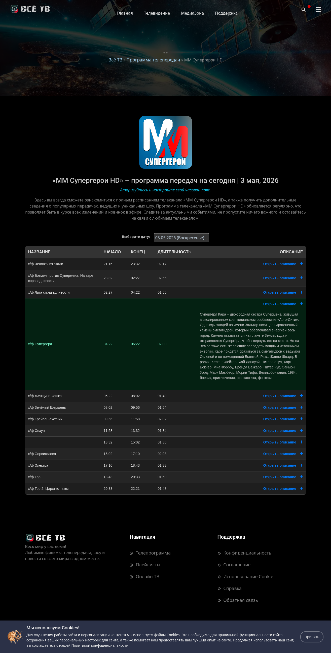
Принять (312, 636)
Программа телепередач (153, 60)
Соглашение (234, 565)
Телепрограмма (150, 553)
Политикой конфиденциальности (99, 645)
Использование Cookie (245, 576)
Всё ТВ (115, 60)
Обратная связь (237, 600)
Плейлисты (145, 565)
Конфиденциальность (244, 553)
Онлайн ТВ (145, 576)
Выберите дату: (136, 236)
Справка (229, 588)
